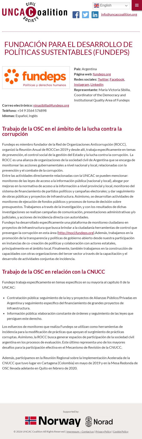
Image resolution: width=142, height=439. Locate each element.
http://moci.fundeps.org (75, 233)
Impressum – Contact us (80, 431)
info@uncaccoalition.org (119, 14)
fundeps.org (102, 74)
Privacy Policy (103, 431)
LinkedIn (96, 84)
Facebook (117, 79)
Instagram (81, 84)
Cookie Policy (120, 431)
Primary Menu (137, 5)
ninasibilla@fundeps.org (51, 105)
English (102, 5)
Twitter (103, 79)
